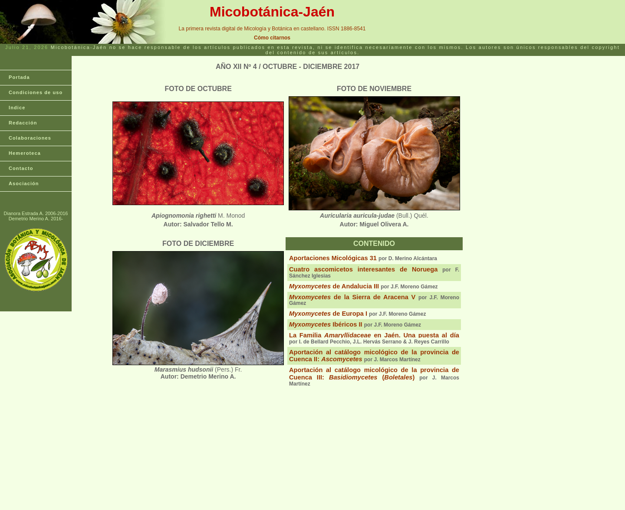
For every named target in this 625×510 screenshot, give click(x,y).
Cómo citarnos (272, 38)
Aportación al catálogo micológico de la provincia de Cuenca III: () (374, 373)
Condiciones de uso (35, 92)
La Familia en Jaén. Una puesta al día (374, 335)
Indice (17, 107)
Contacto (21, 168)
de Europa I (328, 313)
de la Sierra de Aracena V (352, 297)
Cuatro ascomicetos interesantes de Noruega (363, 269)
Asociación (24, 183)
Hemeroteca (25, 153)
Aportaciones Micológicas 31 (333, 258)
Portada (19, 77)
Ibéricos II (325, 324)
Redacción (23, 122)
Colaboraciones (30, 138)
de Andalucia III (334, 286)
